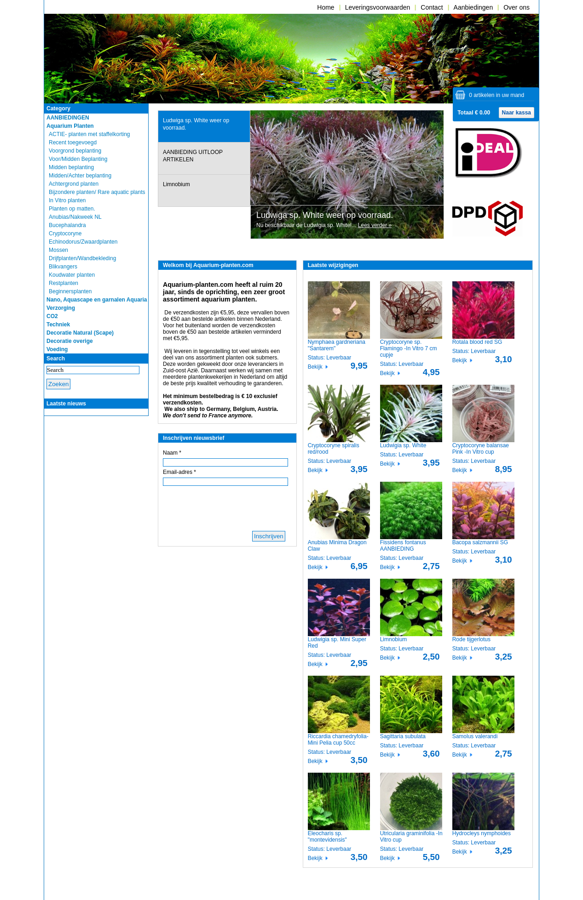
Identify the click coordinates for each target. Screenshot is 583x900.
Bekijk (315, 367)
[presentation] (204, 126)
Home (325, 7)
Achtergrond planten (73, 184)
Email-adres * (179, 472)
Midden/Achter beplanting (80, 175)
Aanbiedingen (473, 7)
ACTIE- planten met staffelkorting (89, 134)
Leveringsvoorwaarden (377, 7)
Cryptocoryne (65, 233)
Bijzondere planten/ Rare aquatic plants (97, 192)
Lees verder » (375, 225)
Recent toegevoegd (73, 142)
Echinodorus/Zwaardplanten (83, 242)
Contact (432, 7)
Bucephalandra (67, 225)
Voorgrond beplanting (75, 151)
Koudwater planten (72, 275)
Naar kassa (516, 112)
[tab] (204, 126)
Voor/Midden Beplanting (78, 159)
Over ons (516, 7)
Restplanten (63, 283)
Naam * (172, 453)
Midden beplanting (71, 167)
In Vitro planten (67, 200)
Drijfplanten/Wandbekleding (82, 258)
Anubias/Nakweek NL (75, 217)
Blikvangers (63, 266)
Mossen (58, 250)
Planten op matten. (72, 208)
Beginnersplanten (70, 291)
